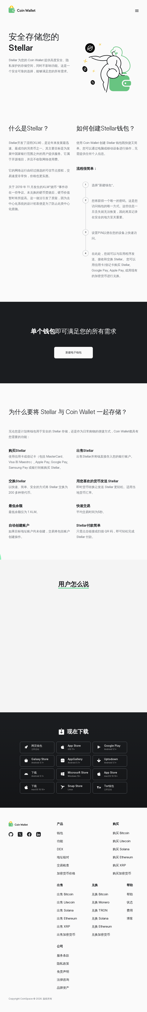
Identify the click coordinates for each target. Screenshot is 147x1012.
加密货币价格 (66, 873)
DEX (60, 849)
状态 (130, 902)
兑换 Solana (100, 918)
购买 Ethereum (123, 857)
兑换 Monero (100, 902)
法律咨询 (63, 979)
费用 (130, 910)
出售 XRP (63, 926)
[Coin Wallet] (22, 9)
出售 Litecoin (66, 902)
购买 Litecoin (122, 841)
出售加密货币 (66, 934)
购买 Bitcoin (121, 833)
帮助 (130, 894)
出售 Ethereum (67, 918)
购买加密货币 (122, 873)
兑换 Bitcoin (100, 894)
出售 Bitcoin (65, 894)
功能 (60, 841)
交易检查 (63, 865)
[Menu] (136, 10)
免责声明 (63, 971)
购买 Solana (121, 849)
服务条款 (63, 955)
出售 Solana (65, 910)
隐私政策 (63, 963)
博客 (130, 918)
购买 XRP (119, 865)
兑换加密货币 (101, 934)
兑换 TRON (99, 910)
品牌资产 (63, 988)
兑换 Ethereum (102, 926)
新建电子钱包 (73, 352)
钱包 (60, 833)
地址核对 (63, 857)
